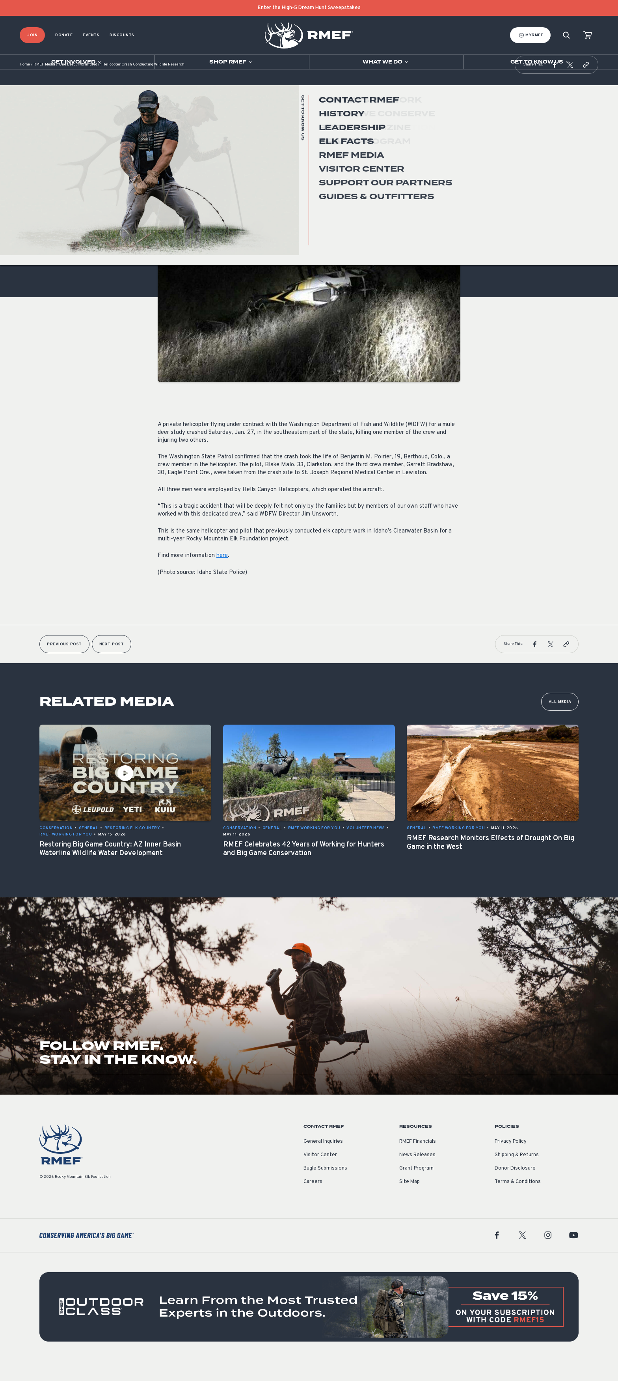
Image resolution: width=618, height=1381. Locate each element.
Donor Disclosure (515, 1188)
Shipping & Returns (517, 1175)
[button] (554, 84)
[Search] (566, 35)
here (222, 575)
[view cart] (587, 35)
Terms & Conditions (518, 1201)
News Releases (417, 1175)
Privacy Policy (511, 1161)
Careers (312, 1201)
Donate (64, 35)
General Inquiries (323, 1161)
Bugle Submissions (325, 1188)
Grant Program (416, 1188)
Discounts (122, 35)
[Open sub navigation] (77, 62)
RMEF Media (44, 84)
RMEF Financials (417, 1161)
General (167, 208)
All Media (560, 721)
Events (91, 35)
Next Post (111, 664)
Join (32, 35)
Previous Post (64, 664)
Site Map (409, 1201)
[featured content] (309, 1326)
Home (25, 84)
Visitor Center (320, 1175)
